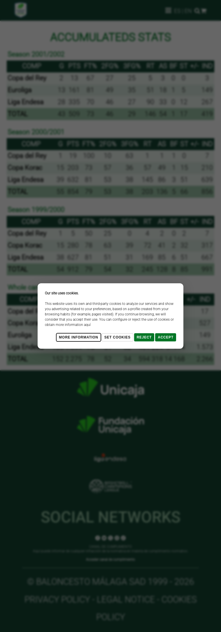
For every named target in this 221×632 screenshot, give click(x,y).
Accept (165, 337)
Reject (144, 337)
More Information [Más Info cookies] (78, 337)
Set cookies (117, 337)
